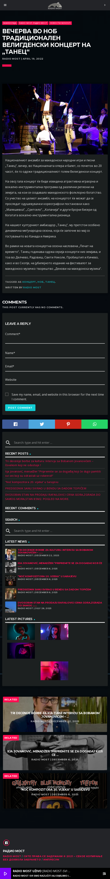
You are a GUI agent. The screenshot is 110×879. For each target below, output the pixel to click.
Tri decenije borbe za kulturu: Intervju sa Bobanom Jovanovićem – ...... (55, 551)
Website (10, 380)
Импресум (51, 859)
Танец (50, 281)
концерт (29, 281)
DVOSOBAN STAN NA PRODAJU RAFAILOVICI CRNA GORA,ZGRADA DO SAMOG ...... (60, 604)
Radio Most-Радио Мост (33, 23)
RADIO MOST (12, 856)
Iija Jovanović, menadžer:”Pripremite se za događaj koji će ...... (60, 564)
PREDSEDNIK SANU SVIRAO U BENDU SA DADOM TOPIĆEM (45, 488)
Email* (9, 366)
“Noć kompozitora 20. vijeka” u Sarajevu (32, 482)
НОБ (40, 281)
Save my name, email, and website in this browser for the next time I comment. (58, 394)
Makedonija (9, 23)
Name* (10, 353)
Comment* (12, 334)
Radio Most (32, 287)
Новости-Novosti (60, 23)
